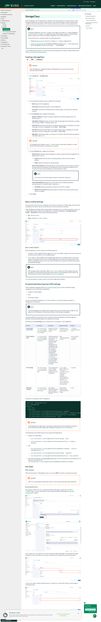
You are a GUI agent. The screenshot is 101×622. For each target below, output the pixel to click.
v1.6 (69, 10)
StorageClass (6, 29)
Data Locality (42, 279)
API (3, 48)
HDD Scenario (89, 28)
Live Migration (52, 134)
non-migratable (54, 146)
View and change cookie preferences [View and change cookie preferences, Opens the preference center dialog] (63, 614)
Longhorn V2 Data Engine (9, 33)
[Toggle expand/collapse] (1, 12)
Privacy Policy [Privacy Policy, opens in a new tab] (25, 616)
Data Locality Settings (90, 18)
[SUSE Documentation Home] (24, 10)
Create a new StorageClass (37, 44)
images (76, 209)
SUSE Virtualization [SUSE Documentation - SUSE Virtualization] (30, 10)
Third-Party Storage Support (9, 31)
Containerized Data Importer (53, 287)
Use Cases (87, 26)
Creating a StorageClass (90, 16)
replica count (39, 41)
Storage (4, 25)
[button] (5, 615)
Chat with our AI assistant (90, 609)
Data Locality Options (91, 20)
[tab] (27, 59)
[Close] (78, 613)
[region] (43, 615)
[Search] (88, 10)
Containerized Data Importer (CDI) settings (91, 23)
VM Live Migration (59, 274)
